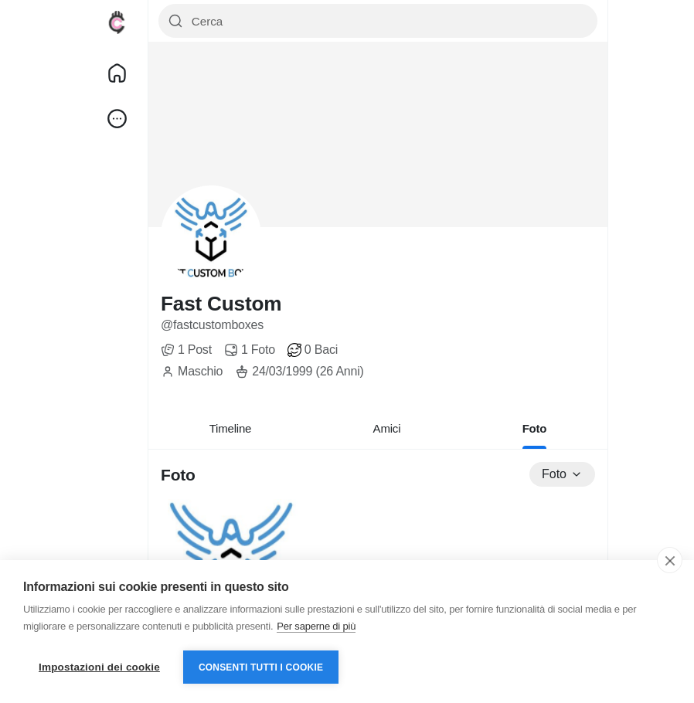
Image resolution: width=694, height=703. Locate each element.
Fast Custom (221, 303)
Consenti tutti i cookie (261, 667)
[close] (669, 560)
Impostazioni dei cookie (99, 667)
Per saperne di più (316, 626)
